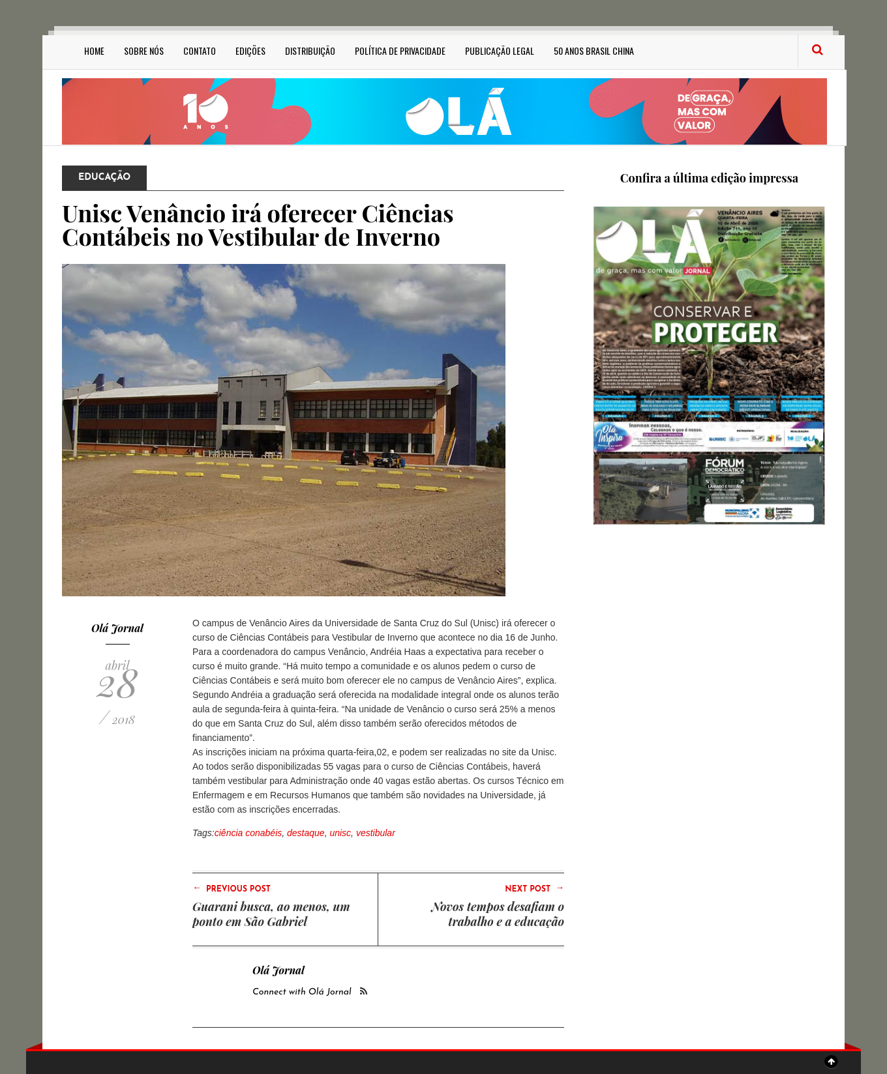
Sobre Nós (144, 50)
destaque (306, 833)
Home (94, 50)
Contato (199, 50)
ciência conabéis (248, 833)
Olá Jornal (117, 628)
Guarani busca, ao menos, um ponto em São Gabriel (271, 914)
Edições (250, 50)
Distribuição (310, 50)
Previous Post (231, 888)
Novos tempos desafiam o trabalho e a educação (498, 914)
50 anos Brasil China (594, 50)
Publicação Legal (499, 50)
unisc (340, 833)
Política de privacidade (400, 50)
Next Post (534, 888)
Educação (104, 177)
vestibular (375, 833)
